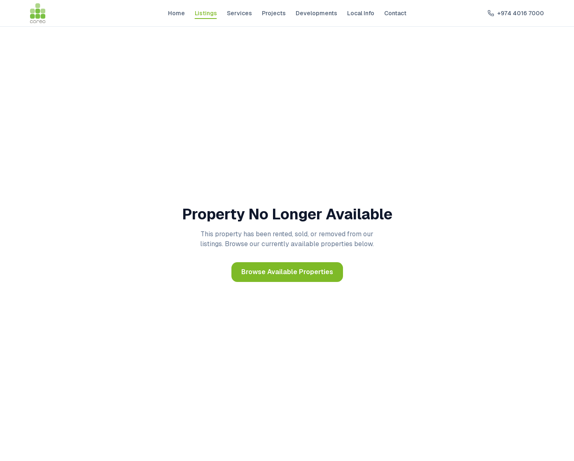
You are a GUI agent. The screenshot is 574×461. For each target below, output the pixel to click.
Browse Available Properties (287, 272)
